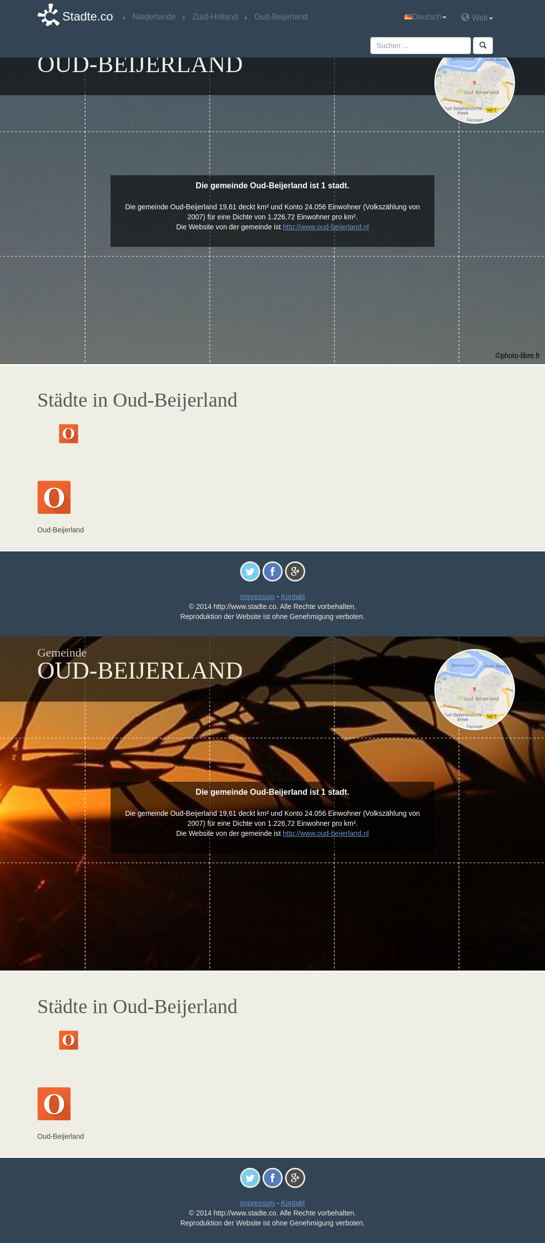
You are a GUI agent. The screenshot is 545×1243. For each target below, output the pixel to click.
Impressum (257, 596)
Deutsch (425, 17)
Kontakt (293, 596)
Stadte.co (88, 16)
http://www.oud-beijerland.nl (326, 227)
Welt (476, 17)
